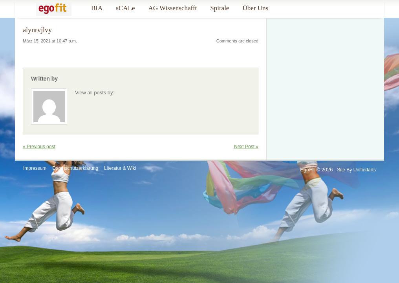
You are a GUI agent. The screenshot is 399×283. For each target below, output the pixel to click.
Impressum (34, 168)
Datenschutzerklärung (75, 168)
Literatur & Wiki (120, 168)
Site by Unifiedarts (356, 170)
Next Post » (246, 146)
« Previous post (39, 146)
